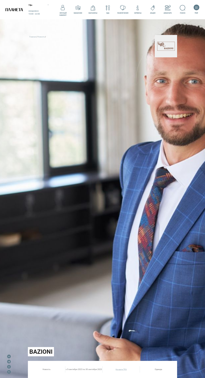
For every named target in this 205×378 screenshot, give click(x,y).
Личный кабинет (63, 9)
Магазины (93, 9)
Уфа (30, 5)
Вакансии (78, 9)
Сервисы (138, 9)
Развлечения (122, 9)
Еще (196, 9)
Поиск (182, 9)
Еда (108, 9)
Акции (152, 9)
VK (9, 356)
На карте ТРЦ (121, 369)
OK (9, 367)
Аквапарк (168, 9)
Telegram (9, 361)
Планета (14, 9)
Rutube (9, 372)
